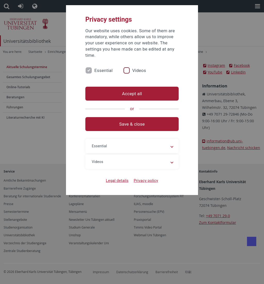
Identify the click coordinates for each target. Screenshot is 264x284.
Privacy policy (146, 180)
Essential (103, 70)
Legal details (117, 180)
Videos (139, 70)
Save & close (132, 124)
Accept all (132, 93)
